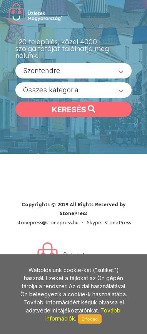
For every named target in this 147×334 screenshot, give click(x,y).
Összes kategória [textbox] (51, 90)
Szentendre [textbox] (41, 71)
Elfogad (90, 319)
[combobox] (73, 70)
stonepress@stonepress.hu (48, 222)
